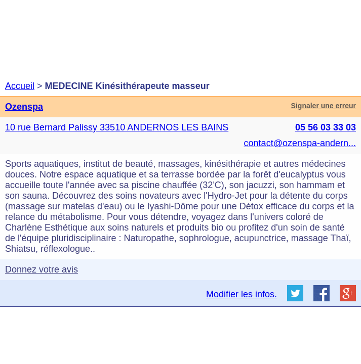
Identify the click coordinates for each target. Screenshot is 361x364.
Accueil (19, 86)
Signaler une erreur (323, 106)
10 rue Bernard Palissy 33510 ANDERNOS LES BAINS (116, 127)
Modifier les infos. (241, 294)
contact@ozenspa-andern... (300, 143)
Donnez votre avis (41, 269)
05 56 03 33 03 (325, 127)
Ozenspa (24, 107)
